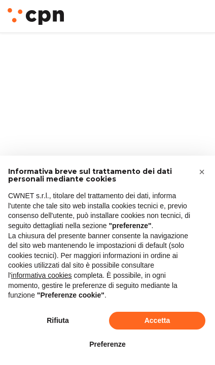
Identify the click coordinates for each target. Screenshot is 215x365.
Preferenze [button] (107, 344)
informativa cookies (41, 275)
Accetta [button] (157, 320)
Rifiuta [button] (58, 320)
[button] (202, 172)
